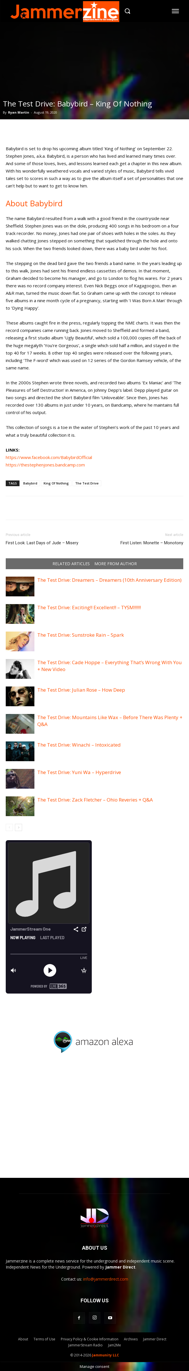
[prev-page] (9, 827)
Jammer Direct (154, 1339)
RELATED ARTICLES (71, 564)
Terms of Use (44, 1339)
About (23, 1339)
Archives (131, 1339)
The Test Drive (87, 483)
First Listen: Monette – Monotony (151, 542)
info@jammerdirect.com (105, 1279)
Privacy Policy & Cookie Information (89, 1339)
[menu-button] (175, 11)
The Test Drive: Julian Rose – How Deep (81, 690)
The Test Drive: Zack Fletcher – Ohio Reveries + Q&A (95, 799)
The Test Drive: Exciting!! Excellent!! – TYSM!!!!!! (89, 607)
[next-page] (18, 827)
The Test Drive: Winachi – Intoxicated (79, 744)
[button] (127, 11)
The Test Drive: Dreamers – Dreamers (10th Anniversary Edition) (109, 580)
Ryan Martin (18, 112)
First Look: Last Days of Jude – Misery (42, 542)
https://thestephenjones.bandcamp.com (45, 465)
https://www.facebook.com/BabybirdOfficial (49, 457)
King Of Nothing (56, 483)
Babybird (30, 483)
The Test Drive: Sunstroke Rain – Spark (80, 635)
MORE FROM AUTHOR (115, 564)
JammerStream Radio (85, 1345)
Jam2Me (114, 1345)
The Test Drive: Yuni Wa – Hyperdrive (79, 772)
